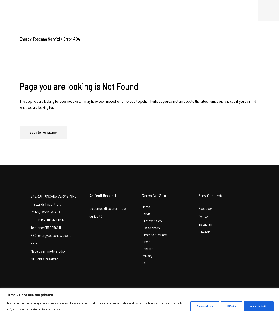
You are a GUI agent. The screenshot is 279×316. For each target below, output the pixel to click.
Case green (152, 228)
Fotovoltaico (153, 221)
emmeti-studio (54, 251)
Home (146, 207)
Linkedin (204, 232)
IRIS (145, 262)
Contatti (148, 248)
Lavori (146, 242)
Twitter (203, 216)
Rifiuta (231, 306)
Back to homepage (43, 132)
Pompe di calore (155, 235)
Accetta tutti (258, 306)
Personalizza (205, 306)
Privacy (147, 255)
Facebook (205, 208)
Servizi (146, 214)
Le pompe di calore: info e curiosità (107, 212)
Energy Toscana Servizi (40, 38)
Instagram (205, 224)
